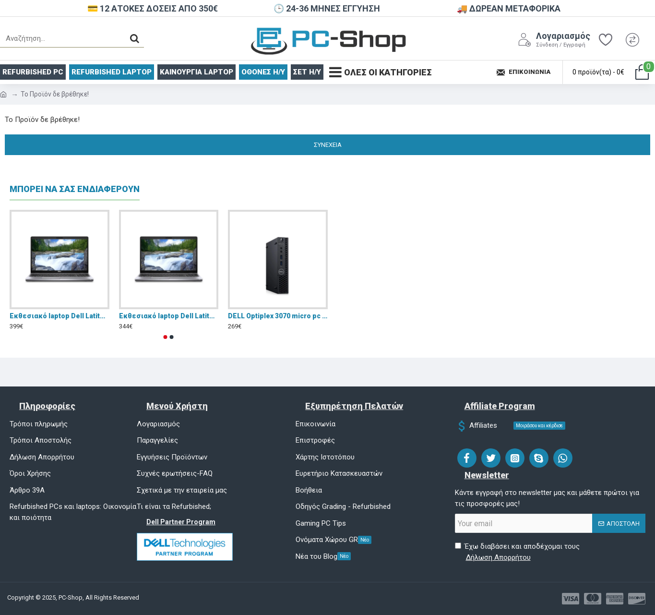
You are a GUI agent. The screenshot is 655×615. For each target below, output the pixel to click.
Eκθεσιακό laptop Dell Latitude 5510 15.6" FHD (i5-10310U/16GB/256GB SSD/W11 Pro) (59, 316)
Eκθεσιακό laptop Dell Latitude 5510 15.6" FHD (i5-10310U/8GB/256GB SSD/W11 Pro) (169, 316)
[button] (165, 337)
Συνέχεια (328, 144)
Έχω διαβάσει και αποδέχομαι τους (517, 552)
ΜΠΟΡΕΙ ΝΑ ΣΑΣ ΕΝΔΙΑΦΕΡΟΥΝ (75, 189)
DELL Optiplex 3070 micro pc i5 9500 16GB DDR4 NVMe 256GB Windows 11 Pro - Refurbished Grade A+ (278, 316)
